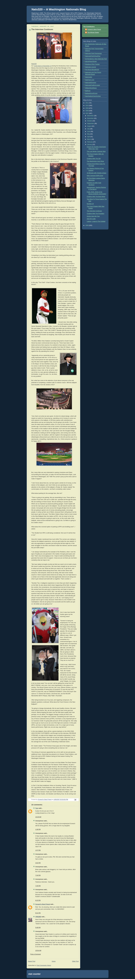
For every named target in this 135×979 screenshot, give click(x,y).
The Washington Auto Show (95, 161)
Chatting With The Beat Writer (96, 196)
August (89, 126)
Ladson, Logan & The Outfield (96, 221)
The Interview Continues (94, 211)
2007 (87, 113)
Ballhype (87, 91)
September (90, 123)
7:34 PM (38, 875)
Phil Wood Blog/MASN (92, 69)
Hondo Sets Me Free (93, 216)
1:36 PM (38, 829)
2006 (87, 225)
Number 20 (90, 204)
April (88, 136)
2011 (87, 103)
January (89, 144)
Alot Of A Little (91, 219)
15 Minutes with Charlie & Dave (96, 173)
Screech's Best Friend (42, 904)
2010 (87, 105)
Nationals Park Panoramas (93, 53)
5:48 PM (38, 927)
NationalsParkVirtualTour (93, 56)
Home (54, 961)
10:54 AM (38, 950)
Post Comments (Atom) (44, 965)
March (89, 139)
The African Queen (93, 32)
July (88, 129)
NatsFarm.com (89, 80)
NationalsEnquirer (90, 82)
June (89, 131)
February (90, 142)
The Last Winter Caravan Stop (96, 151)
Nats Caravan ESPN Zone (95, 175)
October (89, 121)
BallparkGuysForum (91, 93)
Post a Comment (35, 954)
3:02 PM (38, 863)
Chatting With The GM (94, 158)
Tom (36, 808)
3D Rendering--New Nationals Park (96, 59)
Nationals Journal (90, 67)
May (88, 134)
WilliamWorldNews (91, 88)
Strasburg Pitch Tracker (92, 64)
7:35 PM (38, 886)
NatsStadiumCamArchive (93, 96)
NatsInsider (88, 77)
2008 (87, 110)
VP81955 (38, 917)
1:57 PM (38, 850)
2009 (87, 108)
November (90, 118)
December (90, 115)
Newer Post (31, 961)
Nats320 (34, 64)
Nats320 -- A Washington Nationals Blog (59, 9)
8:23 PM (38, 900)
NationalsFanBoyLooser (92, 85)
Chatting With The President (95, 213)
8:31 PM (38, 913)
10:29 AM (38, 817)
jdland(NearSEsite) (91, 61)
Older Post (75, 961)
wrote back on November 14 (43, 66)
